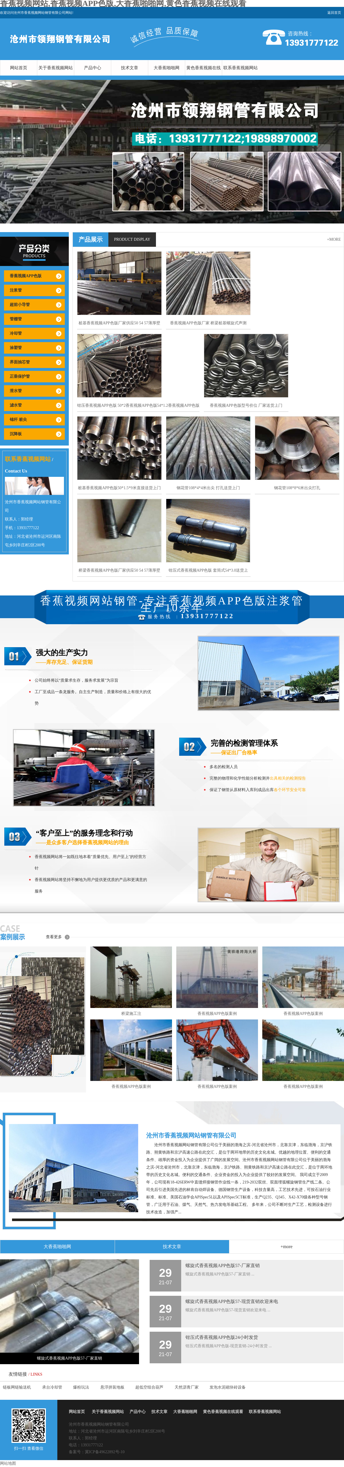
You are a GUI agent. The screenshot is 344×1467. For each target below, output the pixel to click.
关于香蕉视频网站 (55, 67)
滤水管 (16, 405)
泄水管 (16, 391)
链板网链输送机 (17, 1387)
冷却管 (16, 333)
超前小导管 (20, 304)
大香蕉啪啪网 (166, 67)
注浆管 (16, 290)
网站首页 (18, 67)
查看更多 (54, 937)
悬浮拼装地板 (112, 1387)
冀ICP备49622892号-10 (104, 1452)
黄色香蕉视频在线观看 (203, 75)
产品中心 (92, 67)
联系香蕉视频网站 (240, 67)
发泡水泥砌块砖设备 (228, 1387)
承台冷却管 (52, 1387)
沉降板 (16, 434)
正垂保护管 (20, 376)
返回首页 (334, 13)
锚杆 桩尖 (18, 419)
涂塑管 (16, 348)
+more (334, 239)
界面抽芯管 (20, 362)
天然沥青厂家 (187, 1387)
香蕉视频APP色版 (26, 276)
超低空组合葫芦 (149, 1387)
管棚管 (16, 319)
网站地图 (8, 1463)
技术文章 (129, 67)
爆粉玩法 (81, 1387)
